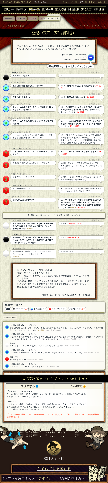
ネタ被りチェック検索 (49, 18)
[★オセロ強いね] (81, 55)
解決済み (21, 18)
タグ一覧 (32, 18)
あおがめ (15, 83)
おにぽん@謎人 (68, 55)
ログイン (92, 2)
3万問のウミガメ (82, 478)
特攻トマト (16, 148)
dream (14, 73)
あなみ (15, 220)
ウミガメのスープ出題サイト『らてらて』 (18, 2)
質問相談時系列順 (10, 317)
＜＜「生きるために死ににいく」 (19, 26)
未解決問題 (9, 18)
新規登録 (101, 2)
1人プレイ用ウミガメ (27, 478)
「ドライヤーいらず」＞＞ (92, 26)
